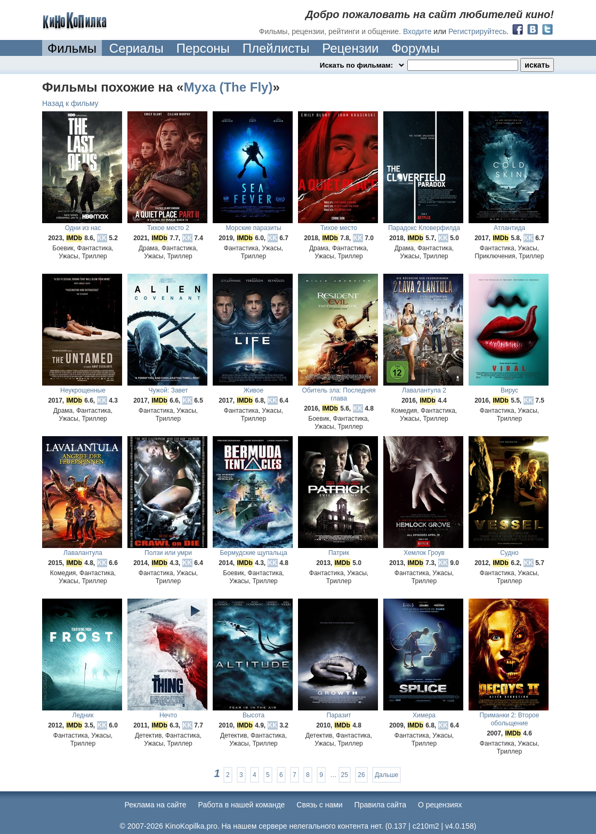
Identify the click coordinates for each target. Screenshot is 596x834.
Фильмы (71, 48)
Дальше (386, 775)
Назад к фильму (70, 103)
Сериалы (136, 48)
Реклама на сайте (156, 804)
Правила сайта (380, 804)
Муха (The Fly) (227, 87)
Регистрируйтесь (477, 31)
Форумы (415, 48)
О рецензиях (440, 804)
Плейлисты (276, 48)
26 (361, 775)
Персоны (203, 48)
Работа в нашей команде (241, 804)
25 (344, 775)
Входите (417, 31)
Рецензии (350, 48)
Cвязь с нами (319, 804)
